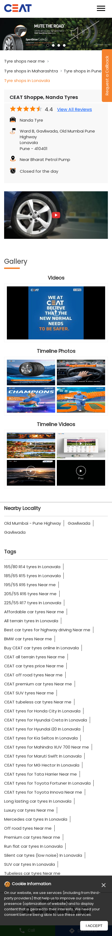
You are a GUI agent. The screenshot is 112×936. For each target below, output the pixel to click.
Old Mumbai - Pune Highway (32, 523)
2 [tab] (53, 45)
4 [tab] (64, 45)
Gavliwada (15, 532)
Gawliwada (79, 523)
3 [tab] (58, 45)
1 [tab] (47, 45)
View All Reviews (74, 110)
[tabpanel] (56, 34)
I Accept (94, 926)
